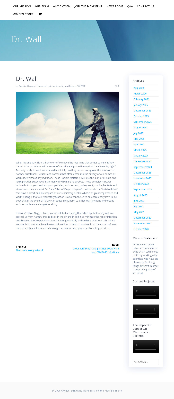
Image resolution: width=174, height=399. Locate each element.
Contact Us (145, 6)
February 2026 (141, 99)
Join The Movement (88, 6)
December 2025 (142, 110)
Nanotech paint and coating (51, 86)
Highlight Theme (114, 390)
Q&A (130, 6)
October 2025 (141, 116)
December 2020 (142, 217)
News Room (115, 6)
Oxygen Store (23, 14)
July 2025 (138, 133)
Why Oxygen (61, 6)
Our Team (42, 6)
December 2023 (142, 172)
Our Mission (22, 6)
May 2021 (139, 212)
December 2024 (142, 161)
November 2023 (142, 178)
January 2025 (141, 155)
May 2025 (139, 138)
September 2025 (143, 121)
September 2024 (143, 167)
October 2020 (141, 229)
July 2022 (138, 206)
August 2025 (140, 127)
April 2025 (139, 144)
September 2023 (143, 189)
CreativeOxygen (27, 86)
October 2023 (141, 183)
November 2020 (142, 223)
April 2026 (139, 88)
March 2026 (140, 93)
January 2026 (141, 105)
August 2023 (140, 195)
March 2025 (140, 150)
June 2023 (139, 200)
